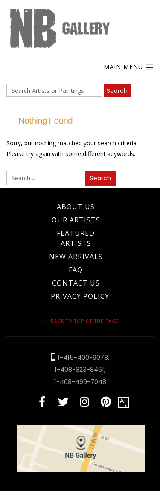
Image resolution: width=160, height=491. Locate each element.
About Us (76, 206)
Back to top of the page (80, 321)
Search (117, 91)
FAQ (76, 269)
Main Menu (129, 66)
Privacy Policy (80, 296)
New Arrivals (76, 256)
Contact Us (76, 283)
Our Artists (76, 220)
